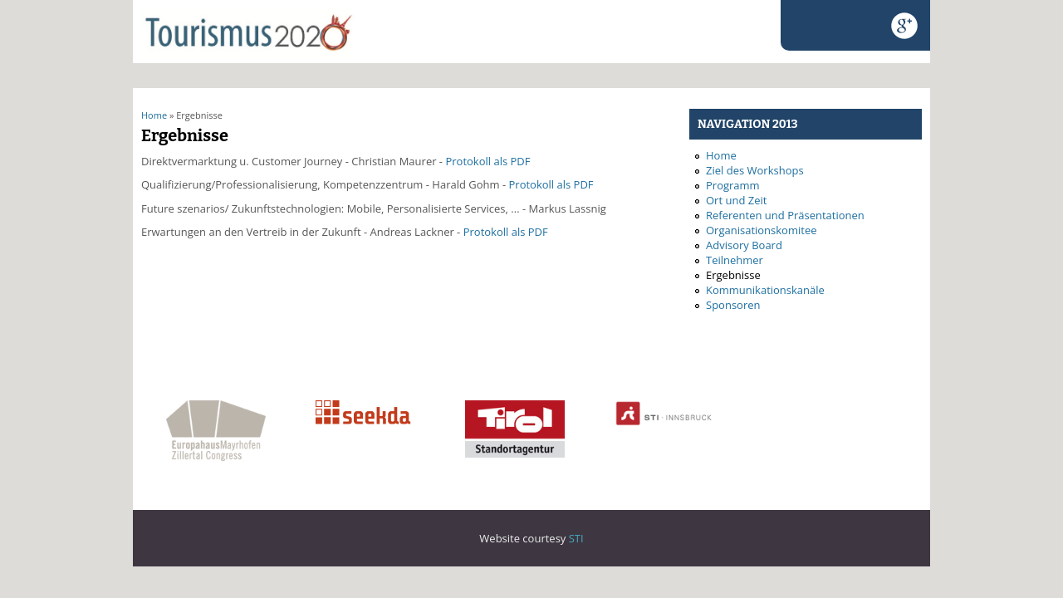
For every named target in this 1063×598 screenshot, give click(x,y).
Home (154, 115)
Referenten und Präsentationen (785, 215)
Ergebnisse (733, 274)
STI (576, 538)
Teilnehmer (734, 259)
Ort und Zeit (736, 200)
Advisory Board (744, 245)
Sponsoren (733, 304)
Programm (733, 185)
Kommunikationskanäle (765, 289)
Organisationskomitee (761, 230)
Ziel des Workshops (755, 170)
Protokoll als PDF (487, 161)
